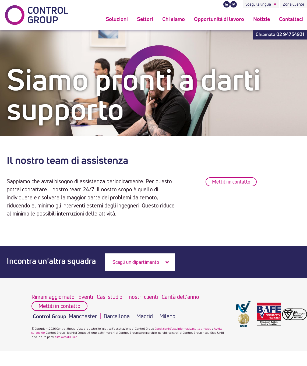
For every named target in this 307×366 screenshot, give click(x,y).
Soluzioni (117, 19)
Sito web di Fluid (66, 337)
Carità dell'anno (180, 296)
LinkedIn (226, 4)
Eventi (85, 296)
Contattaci (291, 19)
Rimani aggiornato (53, 296)
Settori (145, 19)
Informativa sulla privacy (194, 328)
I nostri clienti (142, 296)
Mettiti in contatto (231, 181)
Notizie (261, 19)
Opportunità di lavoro (219, 19)
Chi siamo (173, 19)
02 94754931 (290, 34)
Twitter (233, 4)
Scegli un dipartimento (135, 262)
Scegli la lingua (258, 4)
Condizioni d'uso (165, 328)
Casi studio (109, 296)
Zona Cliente (293, 4)
